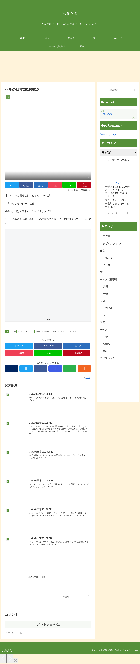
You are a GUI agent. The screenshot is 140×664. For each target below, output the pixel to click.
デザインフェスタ (112, 243)
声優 (105, 293)
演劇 (105, 286)
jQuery (106, 343)
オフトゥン (73, 331)
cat (31, 331)
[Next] (10, 658)
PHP (105, 336)
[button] (135, 89)
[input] (118, 90)
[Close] (15, 660)
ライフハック (107, 358)
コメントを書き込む (48, 624)
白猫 (37, 331)
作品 (102, 250)
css (105, 351)
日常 (20, 331)
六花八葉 (108, 114)
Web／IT (105, 329)
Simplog (107, 308)
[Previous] (3, 658)
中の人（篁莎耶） (110, 279)
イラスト (108, 265)
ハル (13, 331)
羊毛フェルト (110, 257)
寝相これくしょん (59, 331)
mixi (105, 315)
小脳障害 (46, 331)
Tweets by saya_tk (110, 134)
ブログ (103, 301)
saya (118, 182)
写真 (102, 322)
